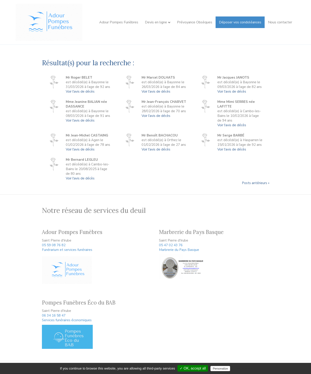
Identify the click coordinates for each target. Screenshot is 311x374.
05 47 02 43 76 (171, 245)
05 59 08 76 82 (54, 245)
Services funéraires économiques (67, 320)
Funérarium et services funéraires (67, 250)
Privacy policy (243, 368)
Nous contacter (280, 22)
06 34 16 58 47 (54, 315)
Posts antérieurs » (255, 183)
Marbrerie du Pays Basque (179, 250)
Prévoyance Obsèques (194, 22)
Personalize (220, 368)
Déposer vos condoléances (240, 22)
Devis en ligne (156, 22)
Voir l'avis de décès (80, 91)
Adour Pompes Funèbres (118, 22)
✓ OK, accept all (193, 368)
